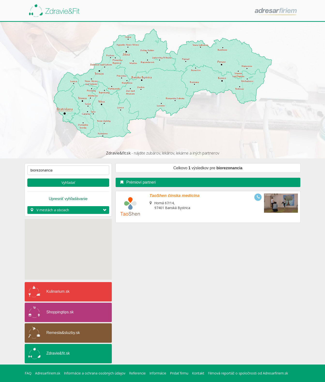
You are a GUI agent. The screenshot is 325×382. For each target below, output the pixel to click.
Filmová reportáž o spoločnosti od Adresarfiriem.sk (248, 373)
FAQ (28, 373)
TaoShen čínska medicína (175, 195)
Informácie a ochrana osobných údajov (94, 373)
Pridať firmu (179, 373)
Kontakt (198, 373)
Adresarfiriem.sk (47, 373)
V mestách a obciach (68, 210)
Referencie (137, 373)
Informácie (157, 373)
